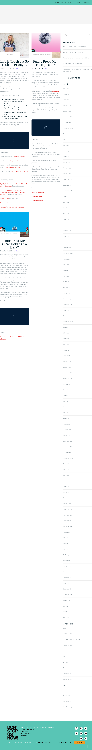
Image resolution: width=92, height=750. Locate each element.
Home (57, 2)
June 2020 (66, 475)
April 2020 (66, 486)
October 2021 (67, 384)
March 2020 (66, 492)
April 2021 (66, 418)
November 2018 (67, 583)
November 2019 (67, 515)
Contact (86, 2)
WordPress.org (67, 707)
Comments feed (67, 701)
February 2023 (67, 293)
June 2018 (66, 611)
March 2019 (66, 560)
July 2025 (66, 139)
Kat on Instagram (37, 200)
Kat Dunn (55, 91)
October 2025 (67, 122)
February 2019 (67, 566)
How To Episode (67, 645)
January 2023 (67, 299)
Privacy (41, 743)
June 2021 (66, 407)
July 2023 (66, 264)
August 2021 (66, 395)
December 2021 (67, 373)
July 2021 (65, 401)
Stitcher (24, 731)
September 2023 (68, 253)
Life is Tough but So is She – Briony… (14, 63)
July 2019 (65, 538)
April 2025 (66, 156)
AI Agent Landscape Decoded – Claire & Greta (76, 58)
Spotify (23, 736)
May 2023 (66, 276)
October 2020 (67, 452)
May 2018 (66, 617)
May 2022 (66, 344)
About (63, 2)
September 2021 (67, 390)
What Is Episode (67, 679)
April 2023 (66, 282)
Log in (65, 690)
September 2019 (67, 526)
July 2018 (66, 606)
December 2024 (67, 179)
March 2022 (66, 355)
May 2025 (66, 151)
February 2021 (67, 429)
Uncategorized (67, 673)
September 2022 (68, 321)
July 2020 (66, 469)
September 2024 (68, 191)
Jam (64, 656)
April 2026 (66, 94)
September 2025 (68, 128)
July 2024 (66, 202)
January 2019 (67, 572)
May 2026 (66, 88)
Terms (48, 743)
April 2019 (66, 555)
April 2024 (66, 219)
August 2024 (66, 196)
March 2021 (66, 424)
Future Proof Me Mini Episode (42, 54)
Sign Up (79, 742)
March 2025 (66, 162)
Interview (10, 54)
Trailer (65, 668)
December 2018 (67, 577)
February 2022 (67, 361)
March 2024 (66, 225)
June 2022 (66, 338)
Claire (16, 68)
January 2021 (67, 435)
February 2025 (67, 168)
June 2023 (66, 270)
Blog (70, 2)
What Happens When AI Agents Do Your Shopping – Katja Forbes (77, 70)
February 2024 (67, 230)
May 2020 (66, 481)
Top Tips (65, 662)
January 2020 (67, 503)
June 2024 (66, 208)
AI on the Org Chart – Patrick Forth (72, 63)
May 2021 (65, 412)
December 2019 (67, 509)
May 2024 (66, 213)
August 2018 (66, 600)
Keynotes (77, 2)
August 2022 (66, 327)
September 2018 (68, 594)
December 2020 (67, 441)
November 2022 (67, 310)
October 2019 (67, 520)
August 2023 (66, 259)
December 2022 (67, 304)
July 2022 (66, 333)
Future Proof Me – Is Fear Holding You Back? (14, 244)
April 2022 (66, 350)
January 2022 (67, 367)
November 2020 (67, 447)
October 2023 (67, 247)
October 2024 (67, 185)
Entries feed (66, 695)
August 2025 (66, 134)
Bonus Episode (67, 633)
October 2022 (67, 316)
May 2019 (65, 549)
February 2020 (67, 498)
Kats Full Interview (38, 192)
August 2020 (66, 464)
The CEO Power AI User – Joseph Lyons (74, 46)
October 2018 (67, 589)
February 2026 (67, 105)
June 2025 (66, 145)
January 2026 (67, 111)
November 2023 (67, 242)
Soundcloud (25, 734)
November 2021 (67, 378)
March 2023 (66, 287)
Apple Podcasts (27, 729)
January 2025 (67, 173)
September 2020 (68, 458)
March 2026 (66, 99)
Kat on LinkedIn (37, 196)
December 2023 (67, 236)
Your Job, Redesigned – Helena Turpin (74, 52)
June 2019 (66, 543)
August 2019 (66, 532)
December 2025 (67, 117)
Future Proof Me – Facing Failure (46, 63)
